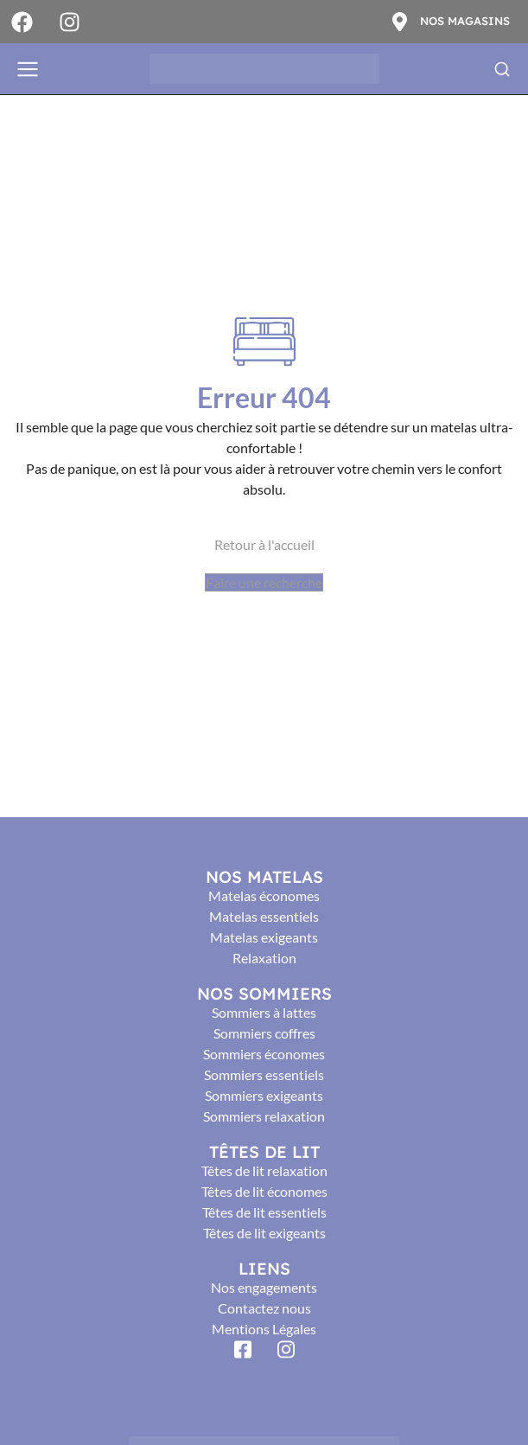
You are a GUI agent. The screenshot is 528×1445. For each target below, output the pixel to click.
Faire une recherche (264, 582)
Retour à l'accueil (264, 544)
